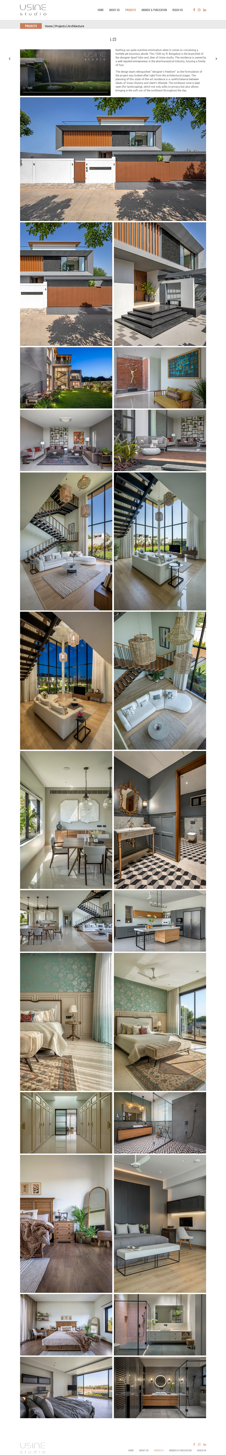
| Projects (60, 26)
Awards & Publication (154, 10)
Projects (130, 10)
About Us (114, 10)
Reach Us (177, 10)
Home (101, 10)
